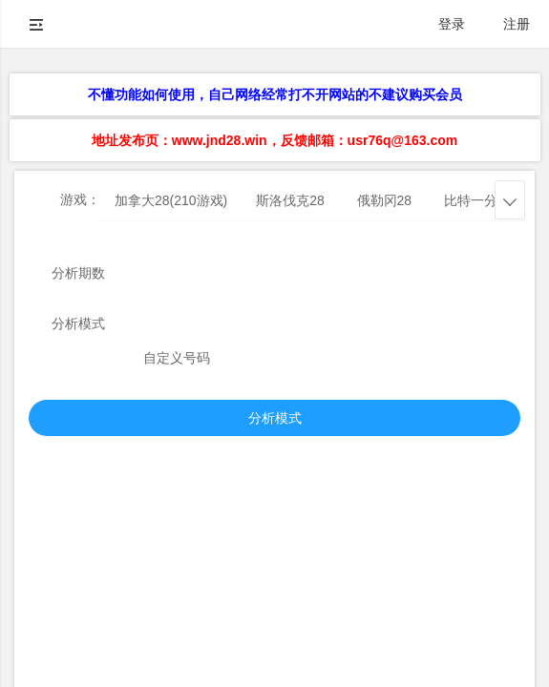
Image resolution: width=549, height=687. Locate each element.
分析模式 (78, 323)
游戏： (80, 199)
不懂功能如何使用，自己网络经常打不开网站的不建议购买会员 (275, 94)
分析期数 (78, 273)
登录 (451, 23)
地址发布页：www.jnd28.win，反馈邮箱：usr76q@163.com (274, 140)
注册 (516, 23)
